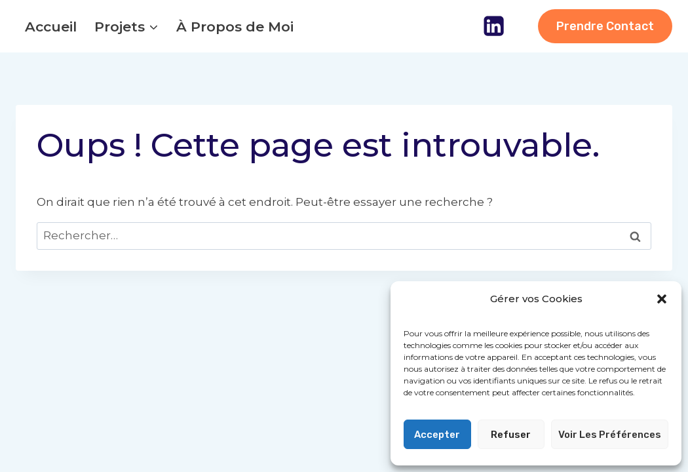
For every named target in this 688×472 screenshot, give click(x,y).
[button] (661, 298)
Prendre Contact (605, 26)
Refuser (511, 435)
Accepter (437, 435)
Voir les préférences (609, 435)
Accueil (51, 26)
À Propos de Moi (235, 26)
